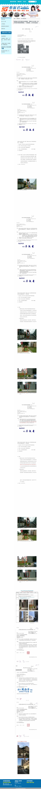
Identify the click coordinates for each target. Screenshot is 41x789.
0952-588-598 (30, 782)
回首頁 (24, 1)
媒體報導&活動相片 (5, 26)
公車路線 (3, 23)
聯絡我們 (20, 1)
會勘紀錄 (3, 28)
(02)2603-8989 (7, 782)
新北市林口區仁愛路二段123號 (7, 784)
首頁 (14, 18)
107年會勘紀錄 (23, 18)
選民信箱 (3, 19)
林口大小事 (3, 21)
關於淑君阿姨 (13, 1)
